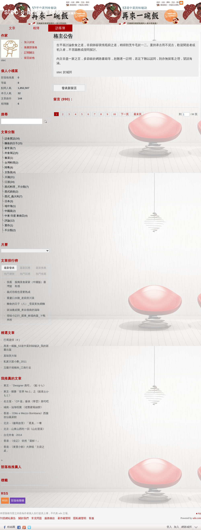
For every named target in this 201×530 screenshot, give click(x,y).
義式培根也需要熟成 (18, 291)
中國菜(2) (10, 210)
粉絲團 (11, 526)
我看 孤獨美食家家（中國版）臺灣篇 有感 (26, 284)
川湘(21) (9, 177)
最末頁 (138, 114)
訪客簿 (60, 28)
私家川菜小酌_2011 (15, 361)
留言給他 (29, 57)
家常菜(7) (10, 148)
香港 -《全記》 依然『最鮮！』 (22, 440)
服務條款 (49, 518)
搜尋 (45, 121)
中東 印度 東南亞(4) (16, 215)
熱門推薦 (41, 273)
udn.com (197, 518)
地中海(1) (10, 206)
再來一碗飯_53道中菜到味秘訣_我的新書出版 (26, 347)
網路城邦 (186, 526)
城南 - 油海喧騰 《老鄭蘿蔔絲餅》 (23, 407)
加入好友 (29, 42)
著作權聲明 (64, 518)
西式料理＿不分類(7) (17, 186)
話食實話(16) (12, 138)
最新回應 (25, 267)
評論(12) (9, 220)
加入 (176, 526)
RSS (5, 500)
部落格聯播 (17, 500)
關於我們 (23, 518)
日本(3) (9, 201)
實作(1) (9, 225)
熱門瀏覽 (9, 273)
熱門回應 (25, 273)
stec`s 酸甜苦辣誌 (33, 11)
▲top (198, 513)
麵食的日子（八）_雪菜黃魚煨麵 (26, 303)
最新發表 (9, 267)
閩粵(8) (9, 167)
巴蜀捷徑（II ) (12, 339)
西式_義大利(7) (13, 196)
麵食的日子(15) (13, 143)
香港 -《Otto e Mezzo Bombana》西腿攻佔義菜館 (26, 415)
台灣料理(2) (11, 162)
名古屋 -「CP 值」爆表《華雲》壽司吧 (26, 401)
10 (114, 114)
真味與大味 (10, 355)
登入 (169, 526)
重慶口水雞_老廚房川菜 (20, 297)
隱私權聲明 (79, 518)
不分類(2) (10, 230)
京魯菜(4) (10, 172)
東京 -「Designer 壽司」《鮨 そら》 (25, 385)
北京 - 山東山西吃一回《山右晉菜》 (24, 428)
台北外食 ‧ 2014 (13, 434)
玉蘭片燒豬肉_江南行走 (17, 367)
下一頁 (125, 114)
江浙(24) (9, 181)
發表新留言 (69, 88)
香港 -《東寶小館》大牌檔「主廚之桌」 (24, 448)
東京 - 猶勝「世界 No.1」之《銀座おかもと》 (26, 393)
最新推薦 (41, 267)
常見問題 (36, 518)
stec (3, 60)
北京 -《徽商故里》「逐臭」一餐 (23, 423)
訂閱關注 (29, 52)
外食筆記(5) (11, 152)
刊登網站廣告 (8, 518)
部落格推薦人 (11, 467)
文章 (12, 28)
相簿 (36, 28)
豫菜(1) (9, 157)
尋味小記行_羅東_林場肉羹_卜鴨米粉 (26, 317)
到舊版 (72, 13)
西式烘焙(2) (11, 191)
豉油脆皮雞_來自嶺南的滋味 (23, 309)
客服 (91, 518)
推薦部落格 (30, 47)
